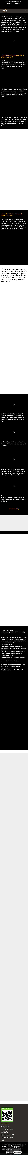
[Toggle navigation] (26, 10)
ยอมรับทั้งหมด (17, 1152)
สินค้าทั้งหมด (5, 1127)
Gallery (3, 1140)
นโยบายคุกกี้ (10, 1149)
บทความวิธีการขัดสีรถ (7, 1129)
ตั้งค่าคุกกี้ (9, 1152)
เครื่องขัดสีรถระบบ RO (7, 1137)
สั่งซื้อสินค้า (4, 1132)
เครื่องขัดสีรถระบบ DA (7, 1135)
